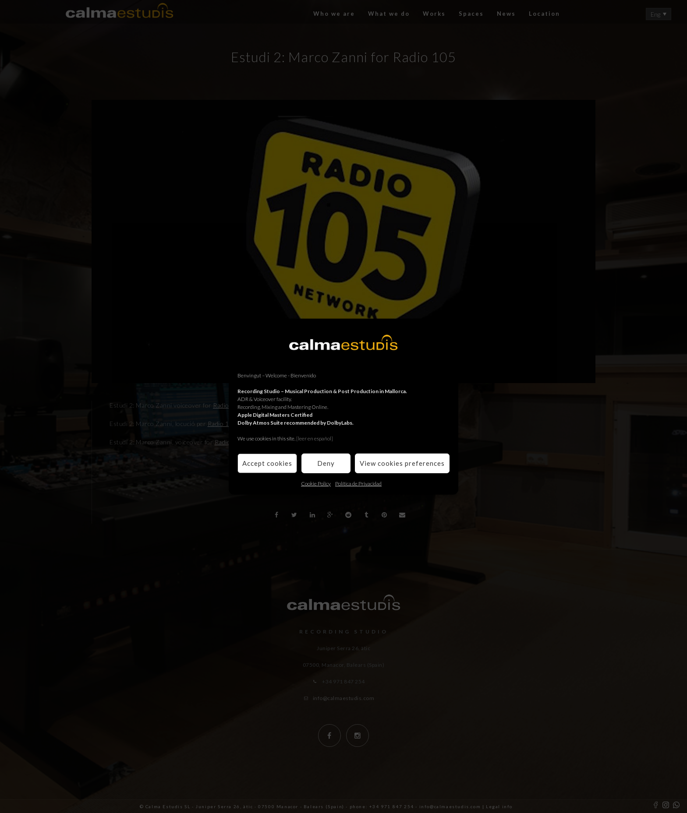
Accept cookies (267, 463)
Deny (326, 463)
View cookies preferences (402, 463)
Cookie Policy (316, 483)
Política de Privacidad (358, 483)
